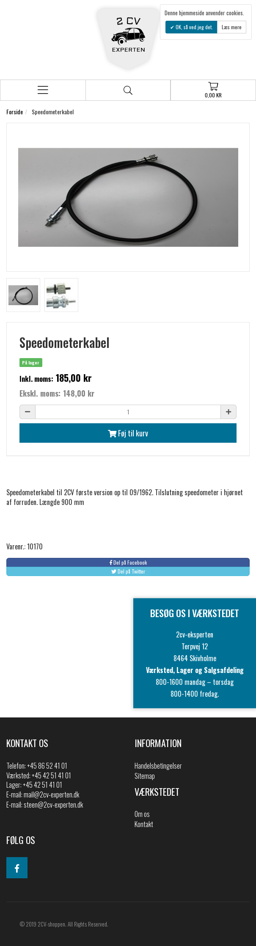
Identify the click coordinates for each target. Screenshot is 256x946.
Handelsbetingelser (158, 766)
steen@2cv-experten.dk (53, 805)
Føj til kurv (128, 433)
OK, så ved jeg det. (193, 26)
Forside (14, 111)
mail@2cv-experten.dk (51, 794)
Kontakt (144, 824)
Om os (142, 814)
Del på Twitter (128, 571)
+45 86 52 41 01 (47, 766)
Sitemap (145, 776)
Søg (128, 90)
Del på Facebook (128, 562)
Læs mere (232, 26)
